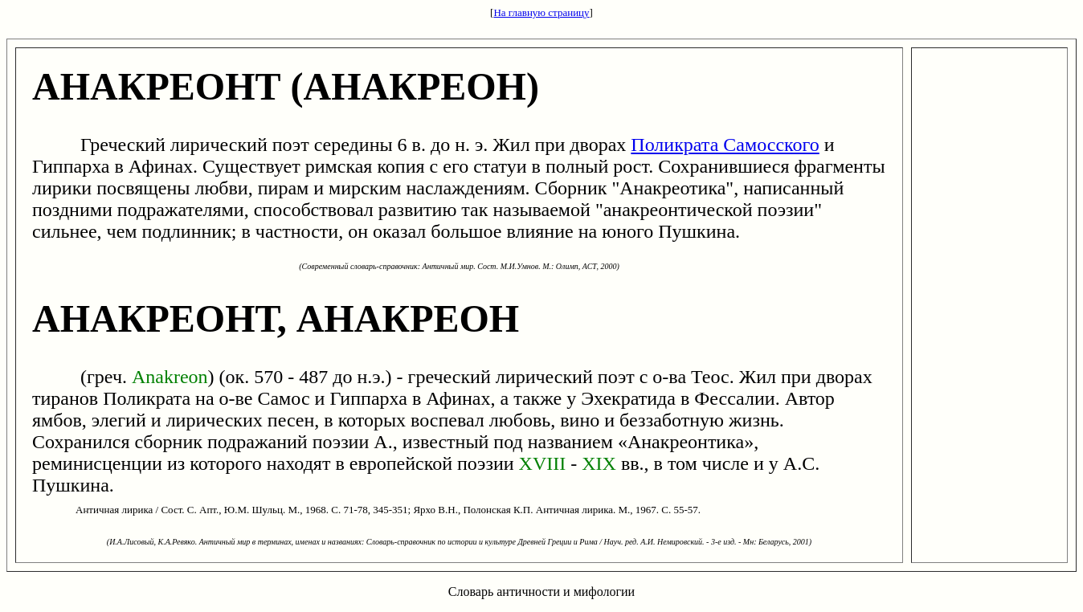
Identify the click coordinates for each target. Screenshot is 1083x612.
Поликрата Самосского (725, 144)
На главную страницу (541, 12)
